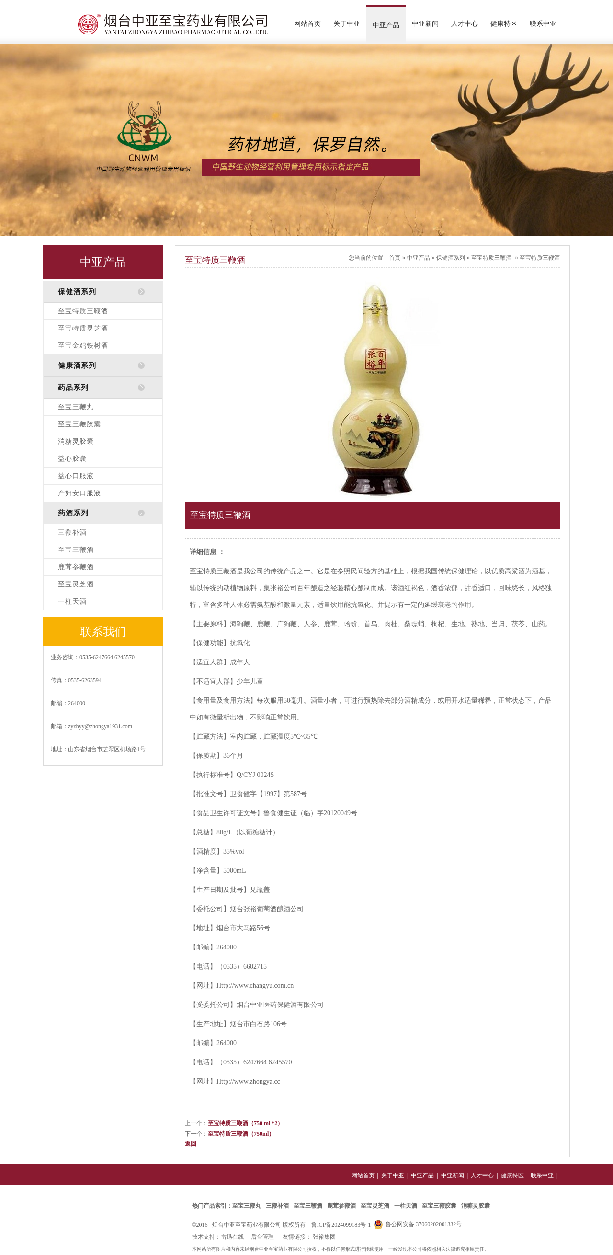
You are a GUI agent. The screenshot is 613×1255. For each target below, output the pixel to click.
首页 (394, 257)
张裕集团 (324, 1236)
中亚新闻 (425, 23)
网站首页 (307, 23)
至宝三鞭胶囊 (79, 424)
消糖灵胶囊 (76, 441)
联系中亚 (543, 23)
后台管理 (262, 1236)
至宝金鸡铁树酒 (83, 345)
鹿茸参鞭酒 (76, 566)
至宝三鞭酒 (76, 549)
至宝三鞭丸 (76, 407)
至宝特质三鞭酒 (83, 311)
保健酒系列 (450, 257)
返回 (190, 1144)
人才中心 (464, 23)
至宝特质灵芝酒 (83, 328)
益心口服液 (76, 475)
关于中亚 (346, 23)
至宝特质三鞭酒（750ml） (241, 1133)
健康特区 (503, 23)
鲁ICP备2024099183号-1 (341, 1224)
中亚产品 (386, 25)
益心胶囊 (72, 458)
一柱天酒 (72, 601)
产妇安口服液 (79, 493)
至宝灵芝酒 (76, 584)
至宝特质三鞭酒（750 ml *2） (245, 1123)
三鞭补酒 (72, 532)
